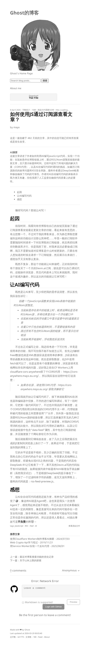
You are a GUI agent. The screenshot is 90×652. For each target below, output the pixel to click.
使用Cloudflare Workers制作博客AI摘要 (32, 538)
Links (57, 301)
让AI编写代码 (24, 195)
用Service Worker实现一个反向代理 (29, 546)
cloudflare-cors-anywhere (25, 371)
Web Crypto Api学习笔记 (24, 542)
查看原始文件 (74, 526)
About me (15, 88)
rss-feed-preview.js (42, 481)
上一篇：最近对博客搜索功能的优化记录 (32, 556)
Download (33, 96)
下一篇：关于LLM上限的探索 (25, 560)
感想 (19, 199)
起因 (19, 192)
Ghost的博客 (24, 12)
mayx (17, 127)
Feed (40, 637)
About (47, 637)
